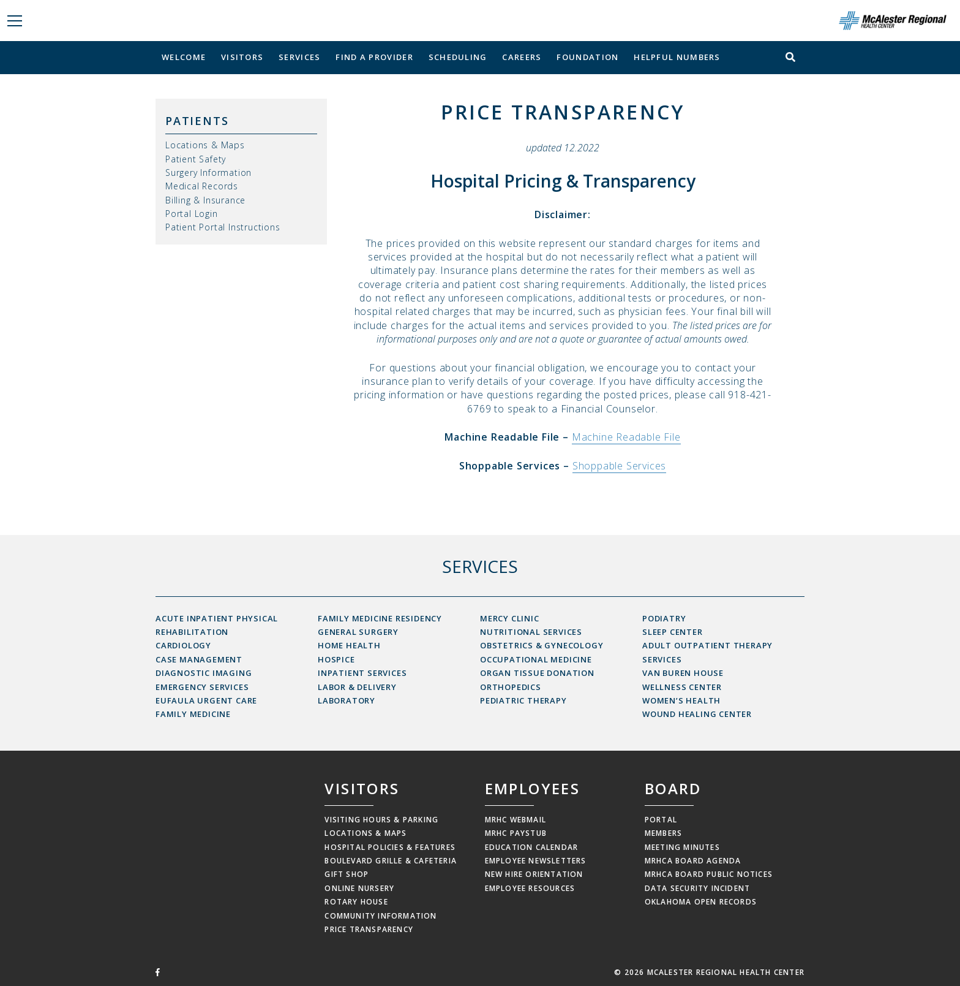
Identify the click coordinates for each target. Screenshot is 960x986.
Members (663, 833)
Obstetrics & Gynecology (541, 645)
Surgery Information (208, 172)
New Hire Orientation (534, 874)
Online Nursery (359, 888)
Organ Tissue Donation (537, 672)
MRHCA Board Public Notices (709, 874)
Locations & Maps (205, 145)
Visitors (242, 57)
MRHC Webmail (515, 819)
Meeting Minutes (682, 847)
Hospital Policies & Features (390, 847)
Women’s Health (681, 700)
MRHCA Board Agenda (693, 860)
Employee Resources (530, 888)
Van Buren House (683, 672)
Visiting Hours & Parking (381, 819)
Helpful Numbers (677, 57)
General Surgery (358, 631)
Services (299, 57)
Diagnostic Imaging (204, 672)
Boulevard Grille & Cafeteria (390, 860)
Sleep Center (672, 631)
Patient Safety (195, 159)
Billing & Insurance (205, 200)
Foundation (587, 57)
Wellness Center (682, 686)
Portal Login (191, 213)
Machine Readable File (626, 437)
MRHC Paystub (516, 833)
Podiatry (664, 618)
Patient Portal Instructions (222, 227)
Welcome (184, 57)
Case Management (199, 659)
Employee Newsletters (536, 860)
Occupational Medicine (536, 659)
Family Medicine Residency (380, 618)
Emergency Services (202, 686)
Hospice (336, 659)
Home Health (349, 645)
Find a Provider (374, 57)
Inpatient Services (362, 672)
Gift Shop (346, 874)
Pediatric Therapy (523, 700)
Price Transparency (368, 929)
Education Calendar (532, 847)
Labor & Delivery (357, 686)
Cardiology (183, 645)
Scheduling (458, 57)
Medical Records (201, 186)
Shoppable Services (619, 465)
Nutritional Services (531, 631)
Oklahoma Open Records (701, 902)
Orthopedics (510, 686)
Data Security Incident (697, 888)
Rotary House (356, 902)
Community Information (380, 916)
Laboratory (346, 700)
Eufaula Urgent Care (206, 700)
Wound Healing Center (697, 713)
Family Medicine (193, 713)
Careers (521, 57)
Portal (661, 819)
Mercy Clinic (509, 618)
